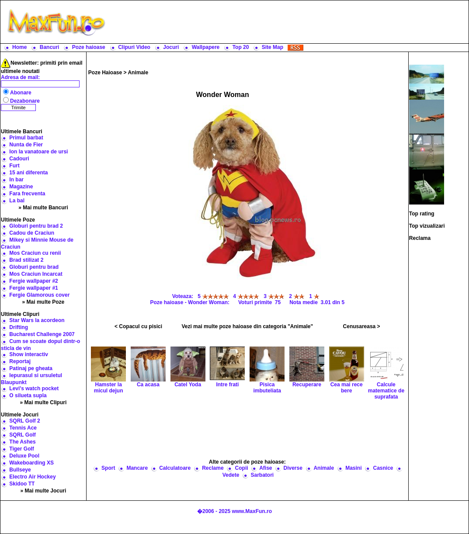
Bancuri (49, 47)
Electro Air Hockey (32, 477)
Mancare (137, 468)
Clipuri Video (134, 47)
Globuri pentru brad (34, 267)
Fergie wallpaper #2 (33, 281)
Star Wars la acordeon (36, 320)
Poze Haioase (105, 72)
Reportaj (20, 361)
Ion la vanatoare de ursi (38, 152)
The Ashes (22, 442)
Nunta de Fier (26, 145)
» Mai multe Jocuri (43, 491)
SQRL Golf (22, 435)
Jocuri (171, 47)
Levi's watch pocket (34, 388)
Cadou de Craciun (31, 233)
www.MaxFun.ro (252, 511)
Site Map (272, 47)
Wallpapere (206, 47)
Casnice (383, 468)
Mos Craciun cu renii (35, 253)
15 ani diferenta (28, 173)
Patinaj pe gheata (30, 368)
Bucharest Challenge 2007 (41, 334)
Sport (108, 468)
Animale (138, 72)
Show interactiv (28, 354)
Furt (14, 166)
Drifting (18, 327)
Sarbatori (262, 475)
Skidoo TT (22, 484)
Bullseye (20, 470)
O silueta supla (27, 395)
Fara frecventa (27, 194)
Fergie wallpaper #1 (33, 288)
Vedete (231, 475)
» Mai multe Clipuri (43, 402)
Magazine (21, 187)
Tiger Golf (21, 449)
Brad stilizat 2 (26, 260)
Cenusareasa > (361, 326)
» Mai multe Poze (43, 302)
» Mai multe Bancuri (43, 208)
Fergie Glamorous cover (39, 295)
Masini (353, 468)
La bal (16, 201)
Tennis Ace (23, 428)
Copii (241, 468)
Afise (265, 468)
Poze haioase (88, 47)
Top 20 (241, 47)
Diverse (293, 468)
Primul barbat (26, 138)
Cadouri (19, 159)
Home (19, 47)
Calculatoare (175, 468)
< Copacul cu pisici (138, 326)
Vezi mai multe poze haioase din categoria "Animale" (247, 326)
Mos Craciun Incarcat (35, 274)
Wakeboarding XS (31, 463)
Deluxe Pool (24, 456)
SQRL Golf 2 (24, 421)
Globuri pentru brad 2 (36, 226)
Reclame (212, 468)
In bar (16, 180)
